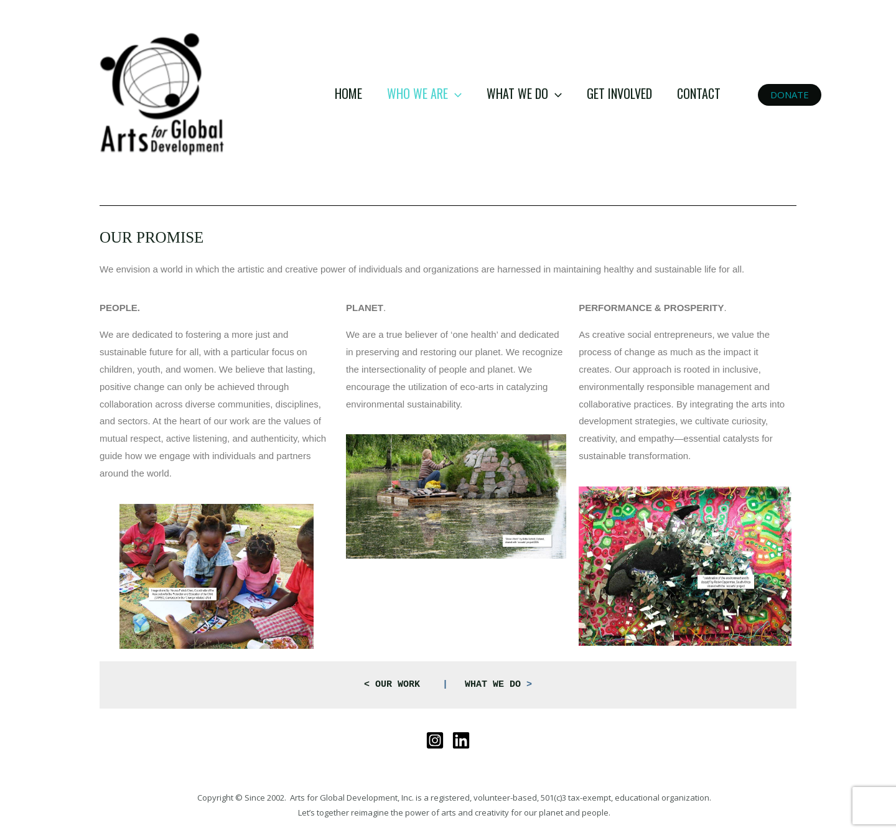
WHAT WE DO (524, 93)
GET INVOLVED (619, 93)
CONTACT (699, 93)
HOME (348, 93)
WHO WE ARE (424, 93)
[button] (789, 95)
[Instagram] (435, 740)
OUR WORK (392, 684)
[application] (455, 93)
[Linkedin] (461, 740)
